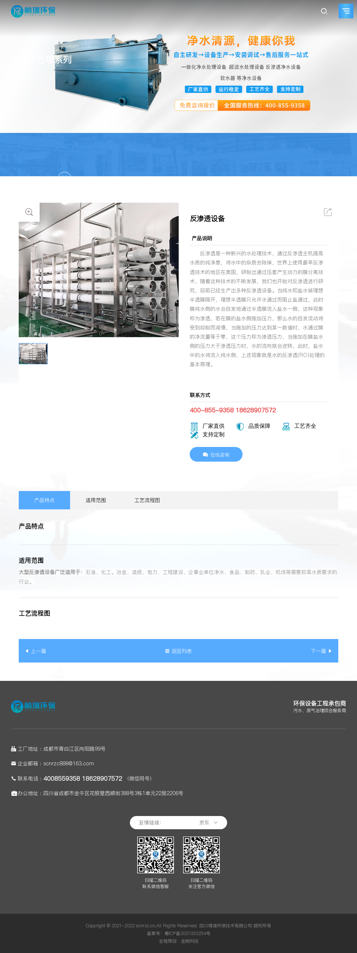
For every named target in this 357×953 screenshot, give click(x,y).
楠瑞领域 (262, 179)
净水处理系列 (322, 179)
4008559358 (61, 778)
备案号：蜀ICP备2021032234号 (178, 933)
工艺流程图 (147, 500)
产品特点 (44, 500)
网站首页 (235, 179)
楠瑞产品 (290, 179)
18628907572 (102, 778)
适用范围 (95, 500)
